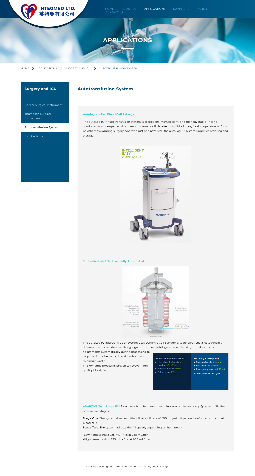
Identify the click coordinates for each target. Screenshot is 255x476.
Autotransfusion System (42, 127)
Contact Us (114, 12)
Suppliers (181, 8)
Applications (155, 8)
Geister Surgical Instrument (44, 105)
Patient (203, 8)
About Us (129, 8)
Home (109, 8)
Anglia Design (160, 466)
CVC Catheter (34, 136)
